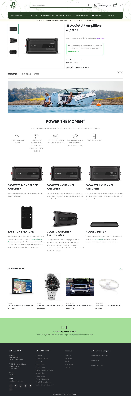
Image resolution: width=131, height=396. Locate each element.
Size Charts (39, 361)
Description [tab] (13, 74)
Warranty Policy (41, 376)
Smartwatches (47, 15)
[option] (13, 29)
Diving (33, 15)
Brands (67, 361)
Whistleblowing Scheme (43, 382)
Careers (67, 367)
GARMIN (10, 303)
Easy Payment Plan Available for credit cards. (85, 38)
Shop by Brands (16, 15)
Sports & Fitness (62, 15)
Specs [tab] (36, 74)
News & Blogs (69, 364)
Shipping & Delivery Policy (44, 370)
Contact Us (39, 355)
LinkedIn (68, 67)
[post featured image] (22, 287)
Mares (39, 303)
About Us (68, 355)
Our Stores (68, 358)
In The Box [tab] (26, 74)
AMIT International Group (99, 355)
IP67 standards (98, 239)
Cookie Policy (40, 364)
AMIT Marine (95, 360)
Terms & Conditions (42, 379)
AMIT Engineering (97, 365)
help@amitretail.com (16, 381)
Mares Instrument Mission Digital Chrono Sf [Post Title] (52, 305)
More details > (73, 51)
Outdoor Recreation (80, 15)
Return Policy (40, 373)
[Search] (89, 5)
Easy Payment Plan (42, 358)
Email (71, 67)
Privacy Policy (40, 367)
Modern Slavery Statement (44, 385)
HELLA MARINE (70, 303)
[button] (120, 269)
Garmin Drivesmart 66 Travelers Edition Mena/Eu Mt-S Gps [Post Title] (28, 305)
